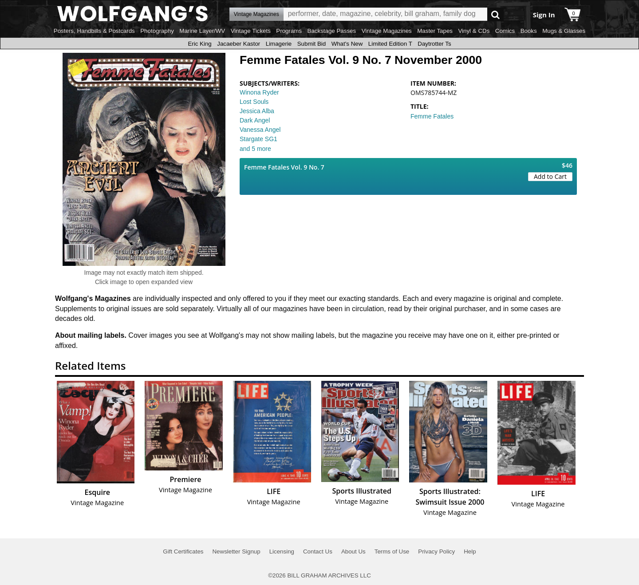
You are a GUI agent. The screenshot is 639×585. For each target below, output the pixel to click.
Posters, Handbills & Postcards (94, 31)
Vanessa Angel (260, 129)
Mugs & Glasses (563, 31)
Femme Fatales (432, 116)
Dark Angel (255, 120)
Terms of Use (392, 551)
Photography (157, 31)
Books (529, 31)
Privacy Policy (436, 551)
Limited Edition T (390, 43)
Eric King (199, 43)
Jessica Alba (257, 111)
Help (470, 551)
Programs (289, 31)
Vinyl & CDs (473, 31)
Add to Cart (550, 176)
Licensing (281, 551)
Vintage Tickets (251, 31)
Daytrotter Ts (434, 43)
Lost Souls (254, 101)
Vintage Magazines (387, 31)
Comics (505, 31)
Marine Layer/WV (202, 31)
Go (495, 14)
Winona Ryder (259, 92)
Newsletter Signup (236, 551)
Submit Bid (311, 43)
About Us (353, 551)
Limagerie (279, 43)
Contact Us (317, 551)
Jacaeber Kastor (238, 43)
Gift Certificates (183, 551)
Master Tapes (435, 31)
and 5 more (255, 148)
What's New (347, 43)
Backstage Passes (332, 31)
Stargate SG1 (258, 138)
